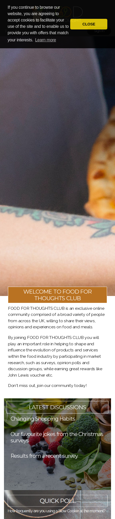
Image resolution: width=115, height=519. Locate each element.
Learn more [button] (45, 40)
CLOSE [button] (88, 24)
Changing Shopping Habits (43, 419)
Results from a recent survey (44, 456)
